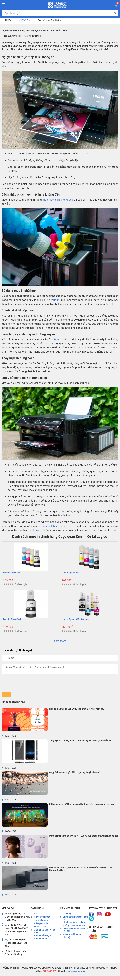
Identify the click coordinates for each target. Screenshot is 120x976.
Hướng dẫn (25, 20)
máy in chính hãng (48, 526)
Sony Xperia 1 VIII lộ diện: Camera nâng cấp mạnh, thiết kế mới (80, 740)
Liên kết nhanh (70, 908)
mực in (55, 299)
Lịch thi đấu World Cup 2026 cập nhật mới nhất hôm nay (76, 709)
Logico (37, 530)
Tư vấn (8, 20)
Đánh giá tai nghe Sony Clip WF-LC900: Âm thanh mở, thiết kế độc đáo (83, 836)
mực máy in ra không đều (57, 199)
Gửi (6, 694)
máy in (55, 339)
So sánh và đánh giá (49, 20)
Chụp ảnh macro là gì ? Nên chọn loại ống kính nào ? (74, 772)
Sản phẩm (37, 908)
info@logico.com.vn (75, 971)
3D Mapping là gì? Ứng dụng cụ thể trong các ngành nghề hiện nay (81, 804)
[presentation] (25, 683)
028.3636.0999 (50, 971)
